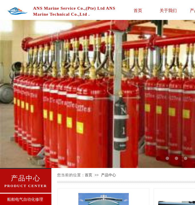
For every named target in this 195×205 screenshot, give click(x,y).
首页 (138, 10)
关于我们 (168, 10)
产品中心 (108, 175)
